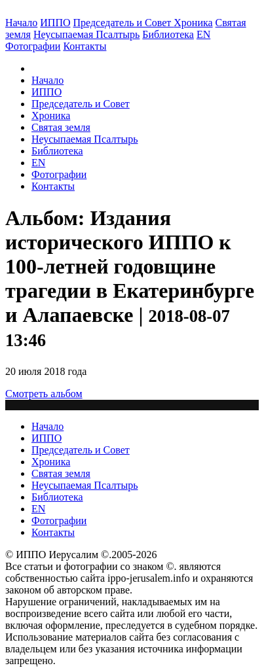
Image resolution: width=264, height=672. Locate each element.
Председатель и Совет (123, 22)
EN (203, 34)
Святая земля (60, 127)
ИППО (55, 22)
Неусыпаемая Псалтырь (86, 34)
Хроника (193, 22)
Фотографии (58, 174)
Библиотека (168, 34)
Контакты (53, 186)
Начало (21, 22)
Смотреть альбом (44, 393)
